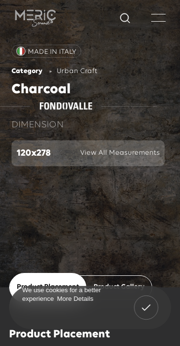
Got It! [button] (146, 300)
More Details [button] (75, 298)
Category (27, 71)
